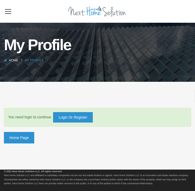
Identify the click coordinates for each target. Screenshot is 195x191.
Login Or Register (73, 125)
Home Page (19, 145)
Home (13, 68)
